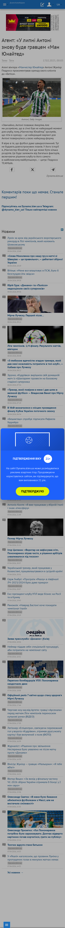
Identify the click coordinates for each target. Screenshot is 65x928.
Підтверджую (32, 491)
